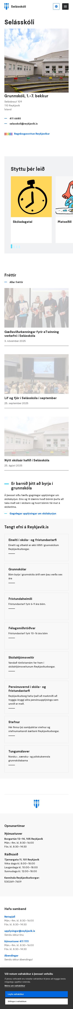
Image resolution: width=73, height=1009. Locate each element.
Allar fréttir (16, 287)
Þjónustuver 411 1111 (36, 945)
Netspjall (36, 920)
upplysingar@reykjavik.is (36, 933)
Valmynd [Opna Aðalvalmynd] (65, 6)
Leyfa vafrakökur (16, 994)
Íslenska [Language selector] (56, 6)
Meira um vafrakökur (15, 986)
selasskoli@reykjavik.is (24, 123)
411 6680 (15, 118)
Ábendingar (36, 957)
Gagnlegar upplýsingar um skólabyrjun (33, 519)
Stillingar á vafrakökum (17, 1001)
